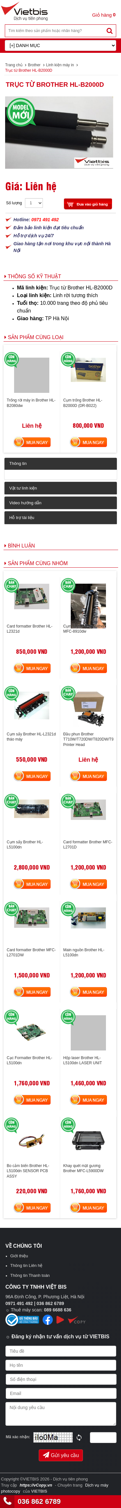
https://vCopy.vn (36, 1485)
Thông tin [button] (18, 463)
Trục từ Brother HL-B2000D (55, 84)
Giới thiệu (19, 1255)
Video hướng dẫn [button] (25, 502)
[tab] (60, 464)
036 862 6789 (39, 1501)
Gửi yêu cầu (61, 1455)
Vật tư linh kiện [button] (23, 488)
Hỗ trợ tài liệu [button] (21, 517)
